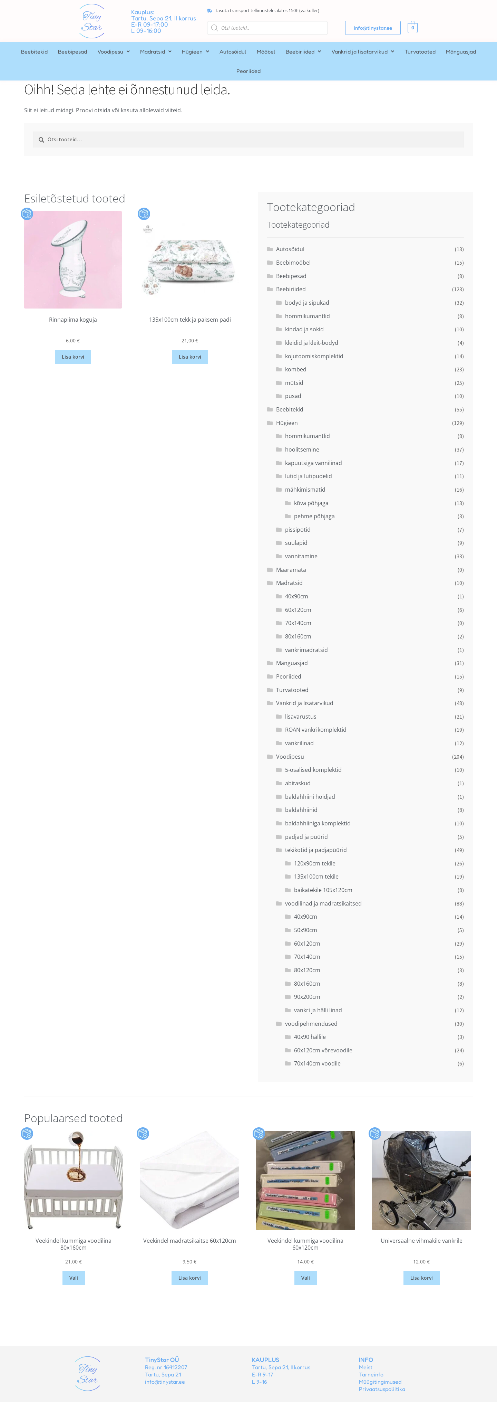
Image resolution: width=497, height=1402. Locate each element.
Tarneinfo (371, 1374)
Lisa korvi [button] (73, 356)
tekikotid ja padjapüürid (316, 850)
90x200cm (307, 997)
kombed (295, 369)
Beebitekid (34, 51)
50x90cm (305, 930)
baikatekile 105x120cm (323, 890)
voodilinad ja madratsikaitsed (323, 903)
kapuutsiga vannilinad (313, 463)
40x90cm (296, 596)
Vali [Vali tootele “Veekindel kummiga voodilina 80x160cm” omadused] (73, 1278)
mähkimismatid (305, 489)
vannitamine (301, 556)
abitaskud (298, 783)
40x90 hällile (310, 1037)
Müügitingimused (380, 1381)
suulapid (296, 543)
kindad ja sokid (304, 329)
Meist (365, 1367)
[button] (113, 51)
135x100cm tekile (316, 876)
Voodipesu (113, 51)
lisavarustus (300, 716)
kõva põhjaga (311, 503)
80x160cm (298, 636)
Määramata (291, 570)
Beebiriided (303, 51)
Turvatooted (420, 51)
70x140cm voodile (317, 1063)
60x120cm (298, 610)
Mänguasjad (461, 51)
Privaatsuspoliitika (382, 1388)
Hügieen (195, 51)
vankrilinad (299, 743)
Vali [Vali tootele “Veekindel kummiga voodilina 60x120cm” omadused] (305, 1278)
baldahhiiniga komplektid (318, 823)
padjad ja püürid (306, 837)
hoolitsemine (302, 449)
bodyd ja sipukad (307, 302)
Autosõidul (233, 51)
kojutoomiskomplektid (314, 356)
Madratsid (156, 51)
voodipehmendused (311, 1023)
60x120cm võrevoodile (323, 1050)
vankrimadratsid (306, 650)
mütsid (294, 383)
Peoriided (248, 70)
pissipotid (298, 529)
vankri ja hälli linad (318, 1010)
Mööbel (266, 51)
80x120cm (307, 970)
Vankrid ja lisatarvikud (362, 51)
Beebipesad (72, 51)
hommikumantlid (307, 316)
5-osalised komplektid (313, 770)
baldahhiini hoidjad (310, 797)
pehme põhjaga (314, 516)
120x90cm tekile (314, 863)
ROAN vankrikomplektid (316, 729)
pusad (293, 396)
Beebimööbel (293, 262)
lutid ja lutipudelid (308, 476)
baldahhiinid (301, 810)
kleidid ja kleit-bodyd (311, 343)
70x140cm (298, 623)
